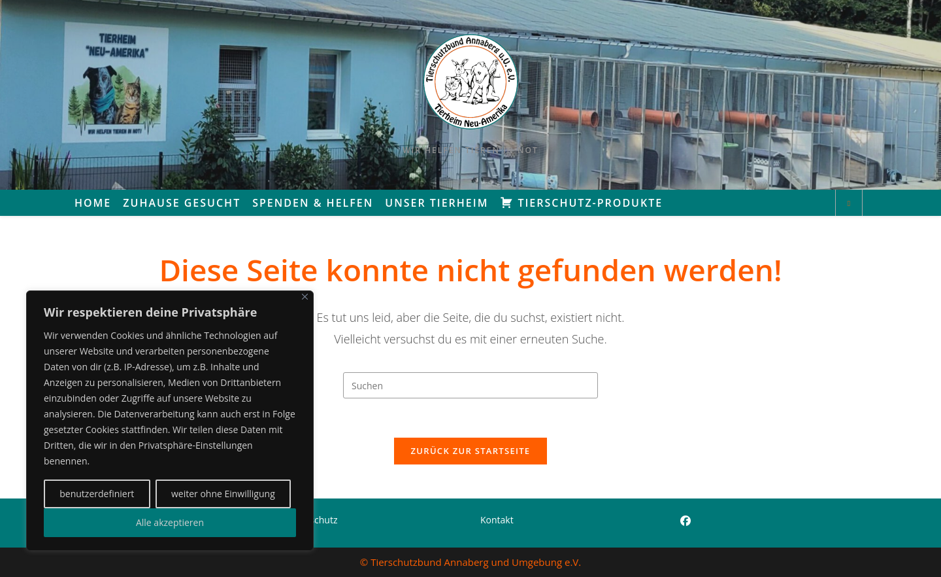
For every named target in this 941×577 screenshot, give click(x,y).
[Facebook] (685, 521)
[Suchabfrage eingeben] (470, 385)
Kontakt (497, 520)
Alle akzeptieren (170, 522)
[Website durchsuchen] (849, 203)
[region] (170, 420)
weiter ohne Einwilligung (223, 493)
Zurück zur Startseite (471, 451)
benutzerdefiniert (96, 493)
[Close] (305, 297)
